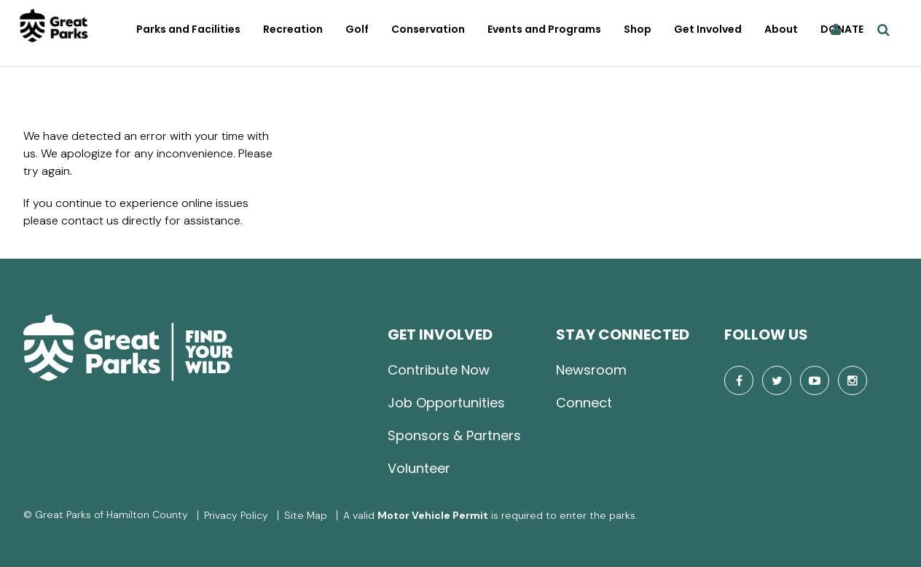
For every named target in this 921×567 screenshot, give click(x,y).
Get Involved (708, 29)
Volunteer (419, 468)
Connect (584, 403)
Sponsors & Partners (454, 435)
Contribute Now (439, 370)
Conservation (428, 29)
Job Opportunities (446, 403)
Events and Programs (544, 29)
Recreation (293, 29)
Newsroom (591, 370)
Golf (357, 29)
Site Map (305, 515)
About (781, 29)
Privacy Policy (236, 515)
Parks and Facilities (188, 29)
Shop (637, 29)
